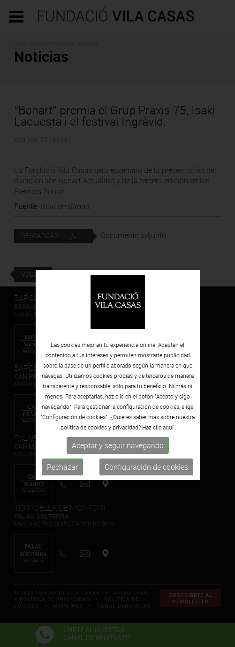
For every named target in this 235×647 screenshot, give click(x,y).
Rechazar (62, 478)
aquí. (169, 438)
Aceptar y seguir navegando (118, 456)
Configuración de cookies (146, 478)
